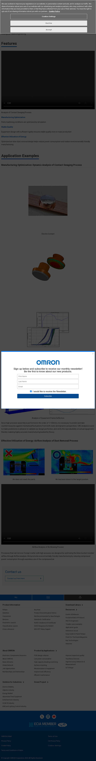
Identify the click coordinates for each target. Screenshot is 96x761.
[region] (48, 17)
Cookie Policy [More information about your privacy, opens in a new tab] (54, 11)
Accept (49, 30)
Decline (49, 23)
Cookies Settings (49, 16)
